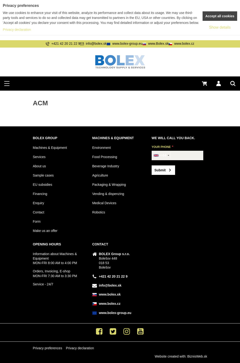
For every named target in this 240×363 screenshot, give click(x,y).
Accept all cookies (219, 16)
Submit (160, 170)
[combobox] (161, 155)
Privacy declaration (80, 348)
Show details (220, 27)
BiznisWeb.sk (197, 356)
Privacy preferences (47, 348)
